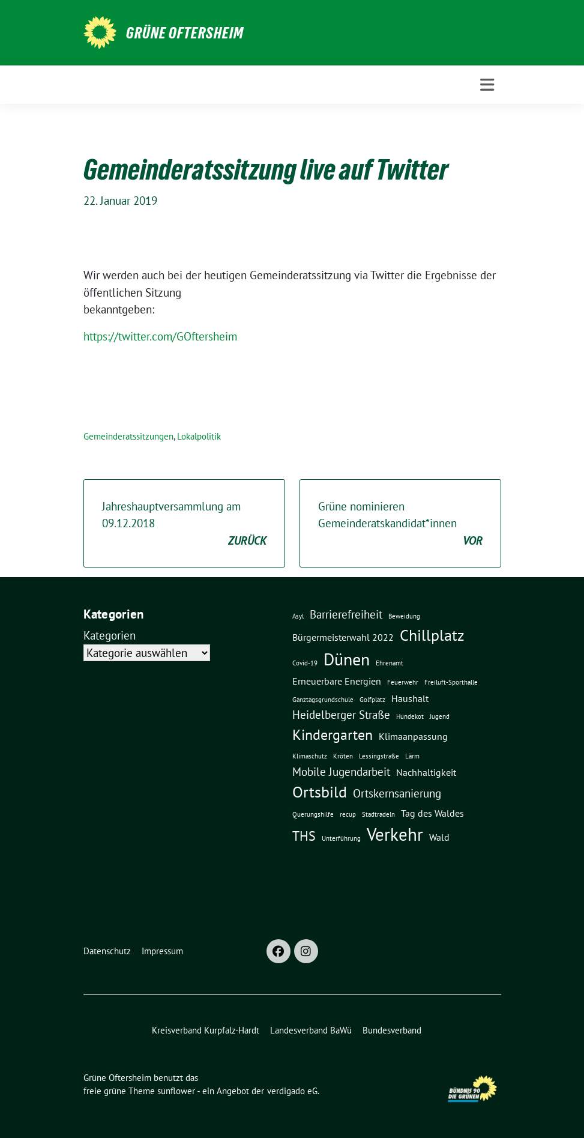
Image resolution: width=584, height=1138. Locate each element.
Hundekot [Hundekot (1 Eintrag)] (410, 716)
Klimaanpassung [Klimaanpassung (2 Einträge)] (413, 736)
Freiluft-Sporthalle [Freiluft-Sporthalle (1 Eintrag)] (451, 682)
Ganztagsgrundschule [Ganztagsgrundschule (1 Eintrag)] (323, 699)
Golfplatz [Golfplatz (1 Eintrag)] (372, 699)
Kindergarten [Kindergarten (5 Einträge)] (332, 734)
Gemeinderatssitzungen (128, 436)
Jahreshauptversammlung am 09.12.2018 (184, 524)
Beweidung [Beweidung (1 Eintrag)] (404, 616)
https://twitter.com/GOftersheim (160, 336)
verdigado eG (292, 1091)
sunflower (176, 1091)
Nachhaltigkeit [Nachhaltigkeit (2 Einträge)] (426, 772)
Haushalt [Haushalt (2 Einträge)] (410, 698)
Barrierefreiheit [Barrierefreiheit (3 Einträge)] (346, 614)
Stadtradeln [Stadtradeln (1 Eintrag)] (378, 814)
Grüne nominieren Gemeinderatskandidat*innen (400, 524)
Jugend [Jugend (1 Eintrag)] (440, 716)
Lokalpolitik (199, 436)
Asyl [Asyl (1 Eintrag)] (298, 616)
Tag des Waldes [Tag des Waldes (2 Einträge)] (432, 813)
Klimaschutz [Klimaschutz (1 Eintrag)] (309, 756)
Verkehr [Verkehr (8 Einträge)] (395, 834)
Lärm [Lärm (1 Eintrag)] (412, 756)
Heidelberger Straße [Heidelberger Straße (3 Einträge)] (341, 714)
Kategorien (109, 635)
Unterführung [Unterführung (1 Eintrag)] (341, 838)
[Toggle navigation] (487, 84)
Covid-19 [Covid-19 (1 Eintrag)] (305, 663)
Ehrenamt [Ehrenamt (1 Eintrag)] (389, 663)
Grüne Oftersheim (185, 33)
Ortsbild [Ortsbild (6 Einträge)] (319, 791)
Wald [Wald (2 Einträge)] (439, 837)
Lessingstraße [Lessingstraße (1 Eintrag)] (379, 756)
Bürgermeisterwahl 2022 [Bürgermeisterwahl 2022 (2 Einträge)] (343, 637)
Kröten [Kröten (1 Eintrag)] (343, 756)
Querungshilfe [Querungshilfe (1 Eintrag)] (313, 814)
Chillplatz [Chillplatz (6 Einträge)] (432, 635)
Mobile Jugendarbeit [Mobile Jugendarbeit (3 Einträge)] (341, 771)
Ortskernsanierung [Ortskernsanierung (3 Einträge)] (397, 793)
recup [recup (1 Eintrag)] (348, 814)
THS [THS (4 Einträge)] (304, 835)
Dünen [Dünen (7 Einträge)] (347, 659)
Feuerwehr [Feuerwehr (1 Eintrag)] (402, 682)
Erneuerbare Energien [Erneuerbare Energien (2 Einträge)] (336, 681)
